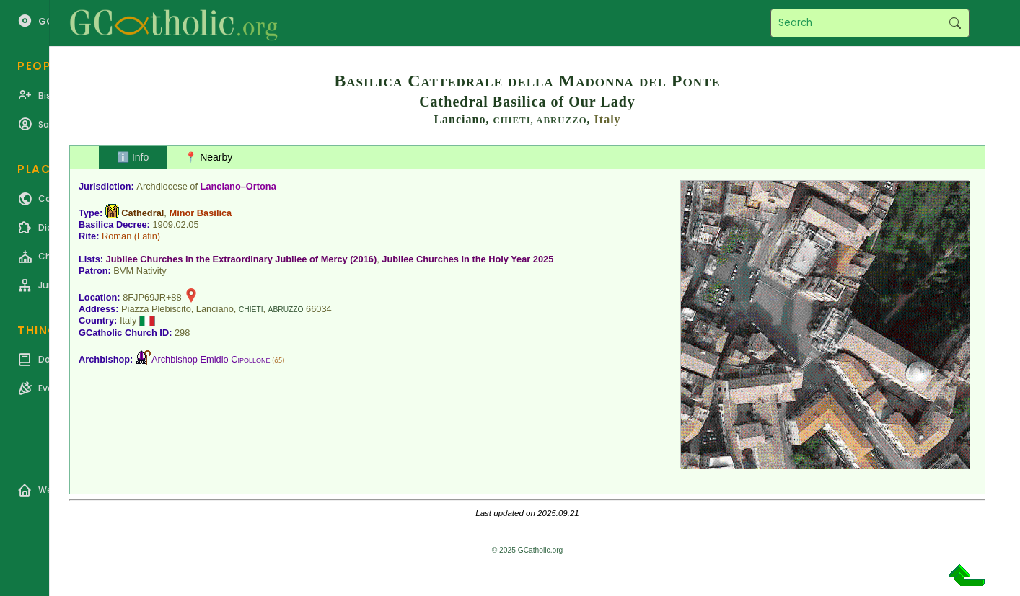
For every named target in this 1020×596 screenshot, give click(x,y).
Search (954, 23)
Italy (607, 119)
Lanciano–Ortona (238, 186)
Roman (116, 236)
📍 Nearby (208, 157)
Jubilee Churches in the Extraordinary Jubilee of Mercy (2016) (241, 259)
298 (182, 332)
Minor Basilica (200, 213)
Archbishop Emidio (211, 359)
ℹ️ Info (133, 157)
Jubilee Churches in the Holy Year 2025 (467, 259)
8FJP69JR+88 (152, 297)
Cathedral (142, 213)
